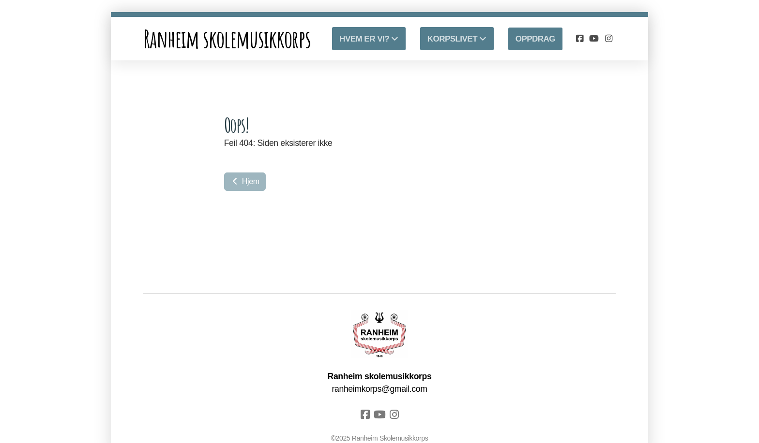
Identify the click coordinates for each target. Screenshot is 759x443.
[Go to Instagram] (608, 38)
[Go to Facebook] (579, 38)
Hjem (244, 181)
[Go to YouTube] (594, 38)
